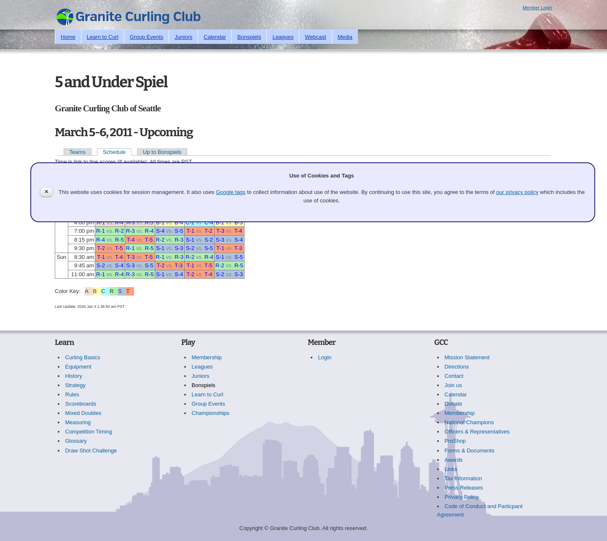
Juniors (183, 37)
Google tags (230, 192)
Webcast (315, 37)
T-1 (191, 231)
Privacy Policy (462, 497)
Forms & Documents (469, 450)
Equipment (78, 366)
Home (68, 37)
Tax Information (463, 478)
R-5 (119, 240)
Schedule (114, 152)
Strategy (75, 385)
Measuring (78, 422)
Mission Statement (467, 357)
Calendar (215, 37)
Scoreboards (81, 404)
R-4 (149, 231)
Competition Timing (88, 431)
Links (451, 469)
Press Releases (464, 487)
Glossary (76, 441)
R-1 (100, 231)
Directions (457, 366)
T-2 (208, 231)
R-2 (119, 231)
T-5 (149, 240)
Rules (72, 394)
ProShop (455, 441)
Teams (78, 152)
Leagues (282, 37)
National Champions (469, 422)
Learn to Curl (102, 37)
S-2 (208, 240)
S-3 (220, 240)
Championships (211, 413)
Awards (454, 460)
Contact (454, 376)
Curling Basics (82, 357)
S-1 (190, 240)
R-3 (130, 231)
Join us (453, 385)
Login (325, 357)
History (73, 376)
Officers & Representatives (477, 431)
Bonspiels (249, 37)
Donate (453, 404)
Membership (207, 357)
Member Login (537, 7)
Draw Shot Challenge (91, 450)
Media (345, 37)
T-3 (220, 231)
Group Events (147, 37)
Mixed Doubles (83, 413)
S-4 (160, 231)
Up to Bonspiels (162, 152)
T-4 (238, 231)
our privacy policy (517, 192)
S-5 (179, 231)
